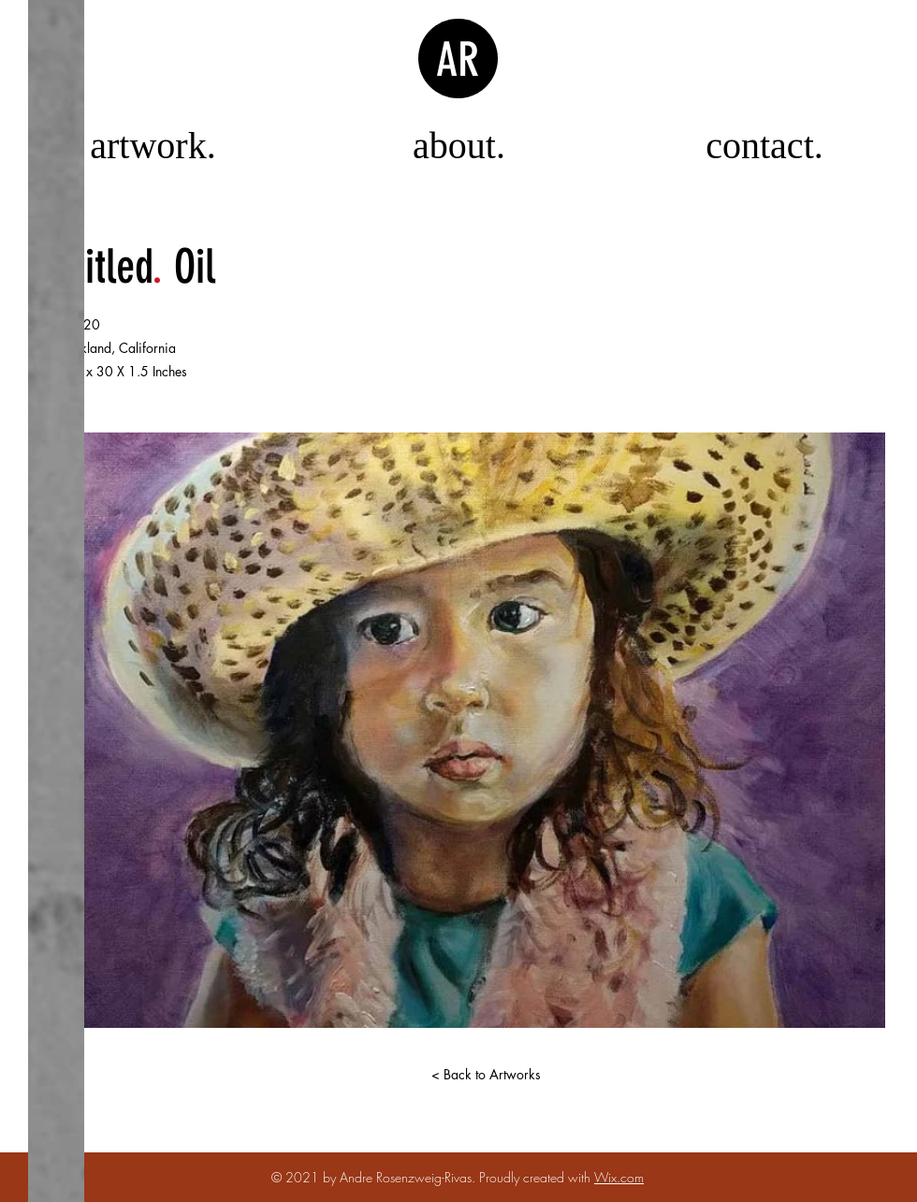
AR (457, 60)
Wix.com (619, 1177)
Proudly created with (536, 1177)
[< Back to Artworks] (485, 1074)
